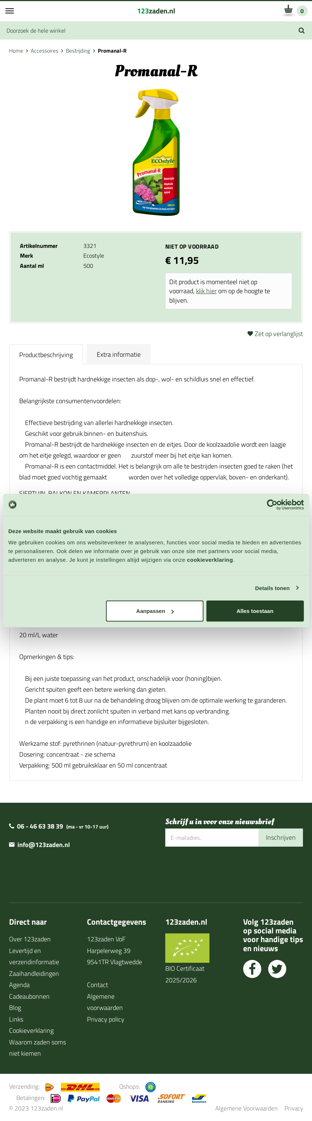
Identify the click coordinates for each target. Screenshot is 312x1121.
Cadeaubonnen (29, 996)
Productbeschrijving (46, 355)
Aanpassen (155, 611)
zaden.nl (156, 10)
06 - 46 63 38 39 (40, 826)
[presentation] (220, 870)
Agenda (19, 985)
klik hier (206, 291)
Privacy (293, 1108)
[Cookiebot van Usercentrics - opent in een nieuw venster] (272, 504)
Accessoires (44, 50)
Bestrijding (78, 50)
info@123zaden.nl (43, 845)
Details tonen (272, 588)
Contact (97, 985)
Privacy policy (105, 1019)
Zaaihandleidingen (34, 973)
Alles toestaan (255, 611)
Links (16, 1019)
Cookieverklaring (31, 1030)
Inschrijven (281, 837)
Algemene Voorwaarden (246, 1108)
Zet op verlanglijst (279, 334)
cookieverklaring (210, 560)
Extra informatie (119, 354)
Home (16, 50)
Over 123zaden (30, 939)
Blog (15, 1007)
